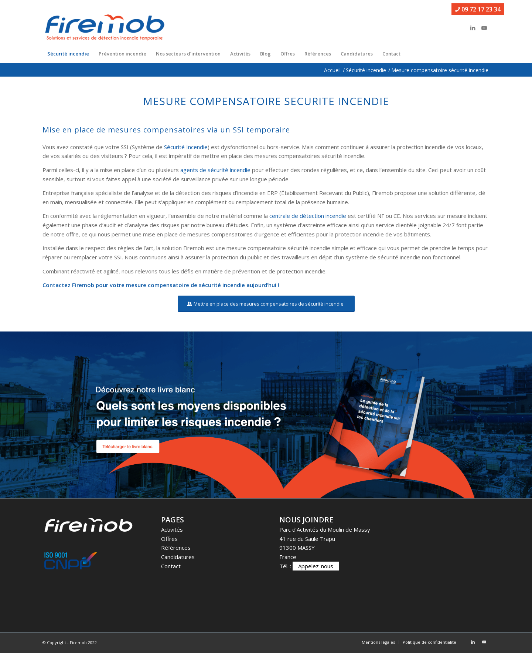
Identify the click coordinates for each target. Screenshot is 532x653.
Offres (169, 538)
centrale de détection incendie (307, 215)
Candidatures (178, 557)
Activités (172, 529)
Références (176, 547)
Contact (171, 566)
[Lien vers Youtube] (484, 27)
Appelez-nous (315, 566)
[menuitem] (68, 53)
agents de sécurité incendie (215, 170)
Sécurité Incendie (186, 147)
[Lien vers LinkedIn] (472, 27)
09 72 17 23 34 (478, 9)
